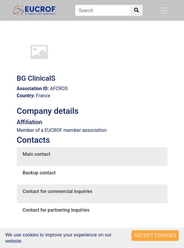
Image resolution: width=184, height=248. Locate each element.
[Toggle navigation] (163, 10)
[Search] (109, 10)
